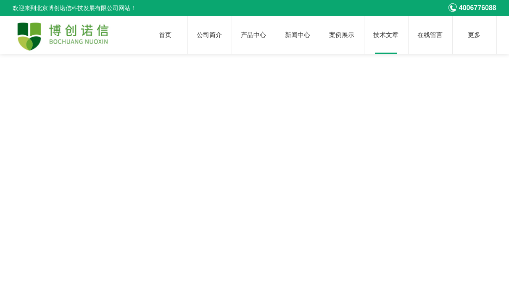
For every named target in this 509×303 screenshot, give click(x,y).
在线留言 (430, 35)
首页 (165, 35)
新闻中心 (297, 35)
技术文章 (385, 35)
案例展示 (341, 35)
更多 (474, 35)
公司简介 (209, 35)
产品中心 (253, 35)
